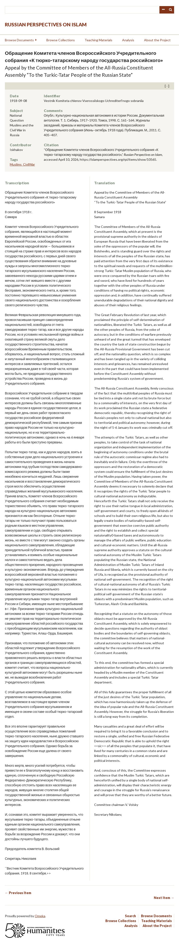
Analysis (128, 40)
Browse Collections (60, 40)
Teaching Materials (98, 40)
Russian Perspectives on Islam (46, 24)
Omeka (40, 916)
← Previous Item (18, 893)
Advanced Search (163, 10)
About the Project (157, 40)
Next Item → (164, 898)
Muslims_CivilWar (22, 164)
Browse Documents (19, 40)
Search (170, 10)
